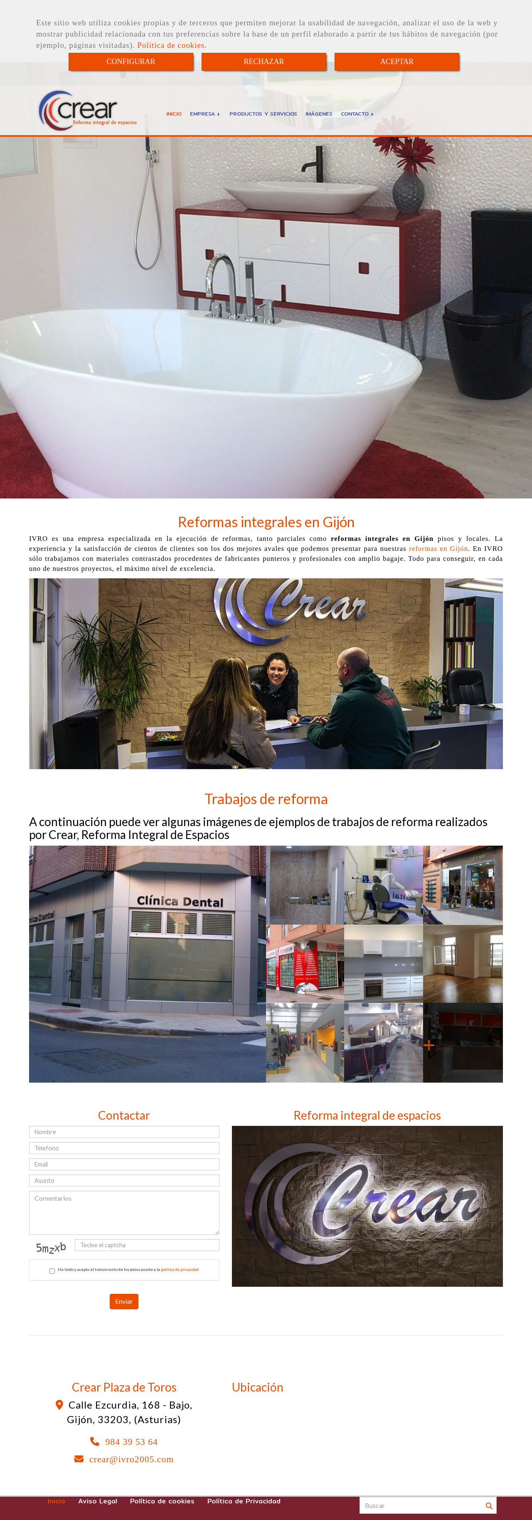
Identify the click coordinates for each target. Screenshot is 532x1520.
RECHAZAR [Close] (264, 61)
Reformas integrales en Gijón (266, 521)
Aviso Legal (97, 1501)
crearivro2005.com (131, 1459)
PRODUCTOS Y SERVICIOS (263, 113)
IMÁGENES (318, 113)
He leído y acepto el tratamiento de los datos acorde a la (124, 1270)
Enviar (124, 1301)
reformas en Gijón (438, 549)
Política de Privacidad (244, 1501)
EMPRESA (205, 113)
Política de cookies (171, 45)
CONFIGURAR (130, 61)
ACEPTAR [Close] (397, 61)
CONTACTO (358, 113)
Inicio (56, 1501)
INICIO (174, 113)
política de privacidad (180, 1269)
